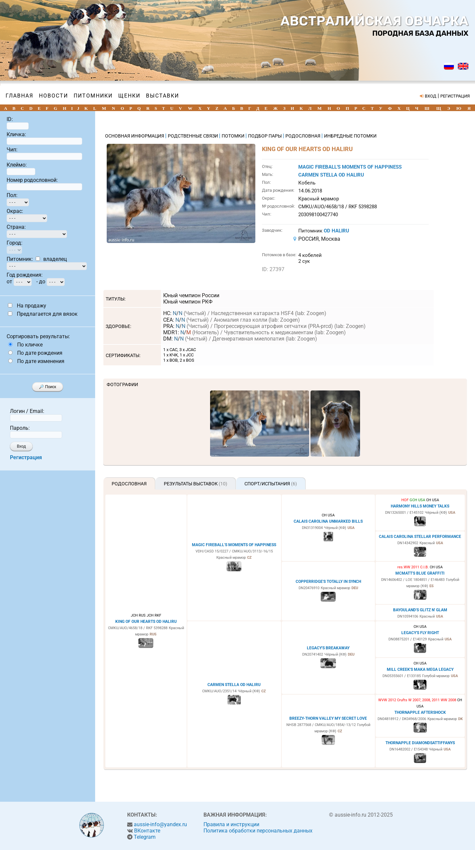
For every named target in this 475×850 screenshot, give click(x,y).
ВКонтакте (147, 831)
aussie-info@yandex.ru (160, 824)
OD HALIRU (336, 231)
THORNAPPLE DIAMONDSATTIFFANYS (420, 743)
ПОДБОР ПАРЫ (265, 136)
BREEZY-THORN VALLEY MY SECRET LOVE (328, 718)
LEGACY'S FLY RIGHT (420, 632)
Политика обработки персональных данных (257, 831)
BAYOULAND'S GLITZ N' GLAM (420, 610)
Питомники (93, 96)
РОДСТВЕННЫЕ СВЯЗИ (193, 136)
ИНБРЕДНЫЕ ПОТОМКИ (350, 136)
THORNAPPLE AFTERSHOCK (420, 712)
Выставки (162, 96)
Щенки (129, 96)
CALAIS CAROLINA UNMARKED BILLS (328, 521)
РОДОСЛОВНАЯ (303, 136)
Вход (21, 446)
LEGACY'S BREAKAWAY (328, 648)
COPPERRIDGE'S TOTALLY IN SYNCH (328, 581)
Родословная (129, 483)
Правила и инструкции (231, 824)
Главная (19, 96)
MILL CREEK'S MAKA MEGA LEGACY (420, 669)
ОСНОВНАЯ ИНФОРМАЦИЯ (135, 136)
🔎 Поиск (47, 387)
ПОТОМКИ (233, 136)
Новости (53, 96)
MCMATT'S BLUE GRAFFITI (420, 573)
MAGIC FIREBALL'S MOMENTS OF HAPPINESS (350, 167)
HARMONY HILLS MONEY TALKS (420, 506)
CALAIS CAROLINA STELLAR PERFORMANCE (420, 536)
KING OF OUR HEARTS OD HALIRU (146, 621)
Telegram (145, 837)
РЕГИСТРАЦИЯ (455, 96)
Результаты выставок (195, 483)
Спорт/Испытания (270, 483)
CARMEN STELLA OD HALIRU (331, 175)
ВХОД (430, 96)
